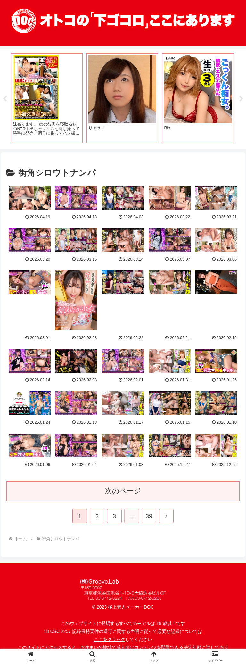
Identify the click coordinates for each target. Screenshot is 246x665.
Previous (5, 99)
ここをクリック (109, 639)
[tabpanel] (47, 98)
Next (241, 99)
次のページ (123, 491)
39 (149, 516)
